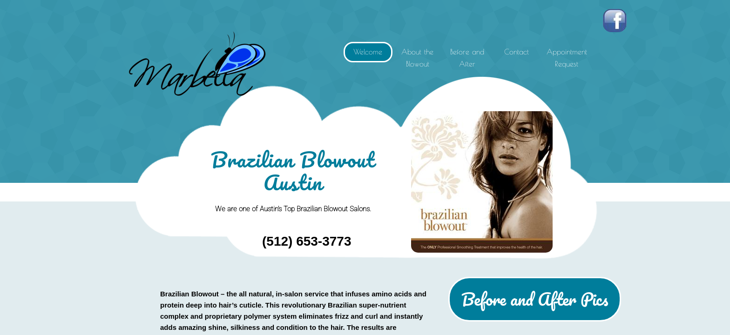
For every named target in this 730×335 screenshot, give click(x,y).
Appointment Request (567, 57)
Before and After (467, 57)
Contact (516, 51)
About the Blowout (417, 57)
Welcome (367, 51)
